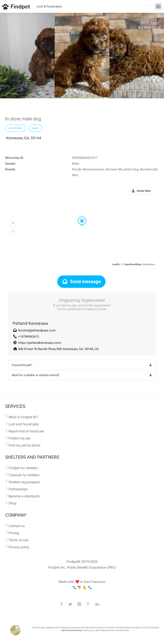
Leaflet (116, 264)
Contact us (17, 526)
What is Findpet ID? (23, 417)
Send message (81, 281)
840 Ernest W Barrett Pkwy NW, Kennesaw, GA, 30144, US (58, 349)
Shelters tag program (24, 482)
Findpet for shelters (23, 468)
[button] (79, 216)
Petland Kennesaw (30, 323)
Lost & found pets (49, 6)
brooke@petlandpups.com (37, 330)
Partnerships (18, 489)
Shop (12, 503)
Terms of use (18, 540)
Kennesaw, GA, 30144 (23, 138)
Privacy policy (19, 547)
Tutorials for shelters (24, 475)
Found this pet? (83, 365)
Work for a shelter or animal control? (83, 375)
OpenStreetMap (132, 264)
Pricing (14, 533)
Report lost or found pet (26, 431)
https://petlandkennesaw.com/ (40, 343)
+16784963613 (28, 336)
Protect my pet (19, 438)
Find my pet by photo (24, 445)
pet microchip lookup (71, 630)
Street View (144, 190)
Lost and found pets (24, 424)
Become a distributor (24, 496)
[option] (27, 55)
